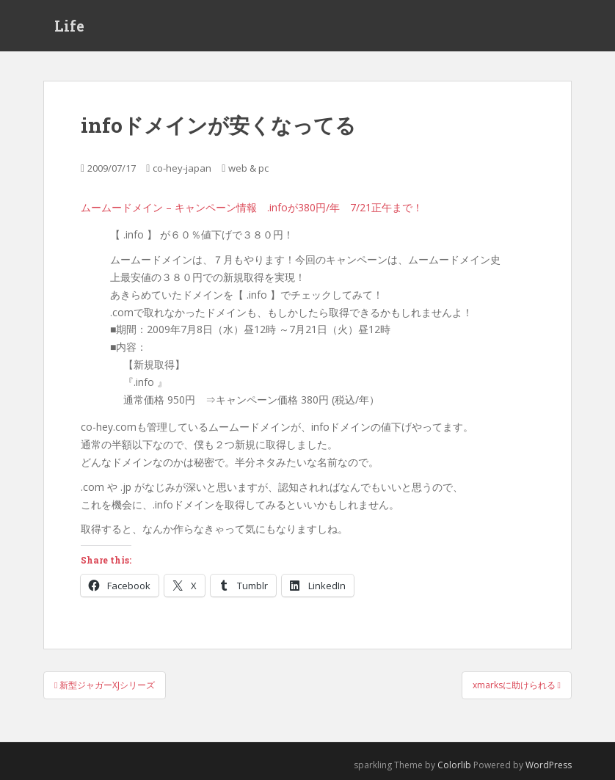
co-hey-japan (182, 168)
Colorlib (454, 765)
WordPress (548, 765)
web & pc (248, 168)
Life (69, 25)
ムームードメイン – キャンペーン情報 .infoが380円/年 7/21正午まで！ (252, 207)
